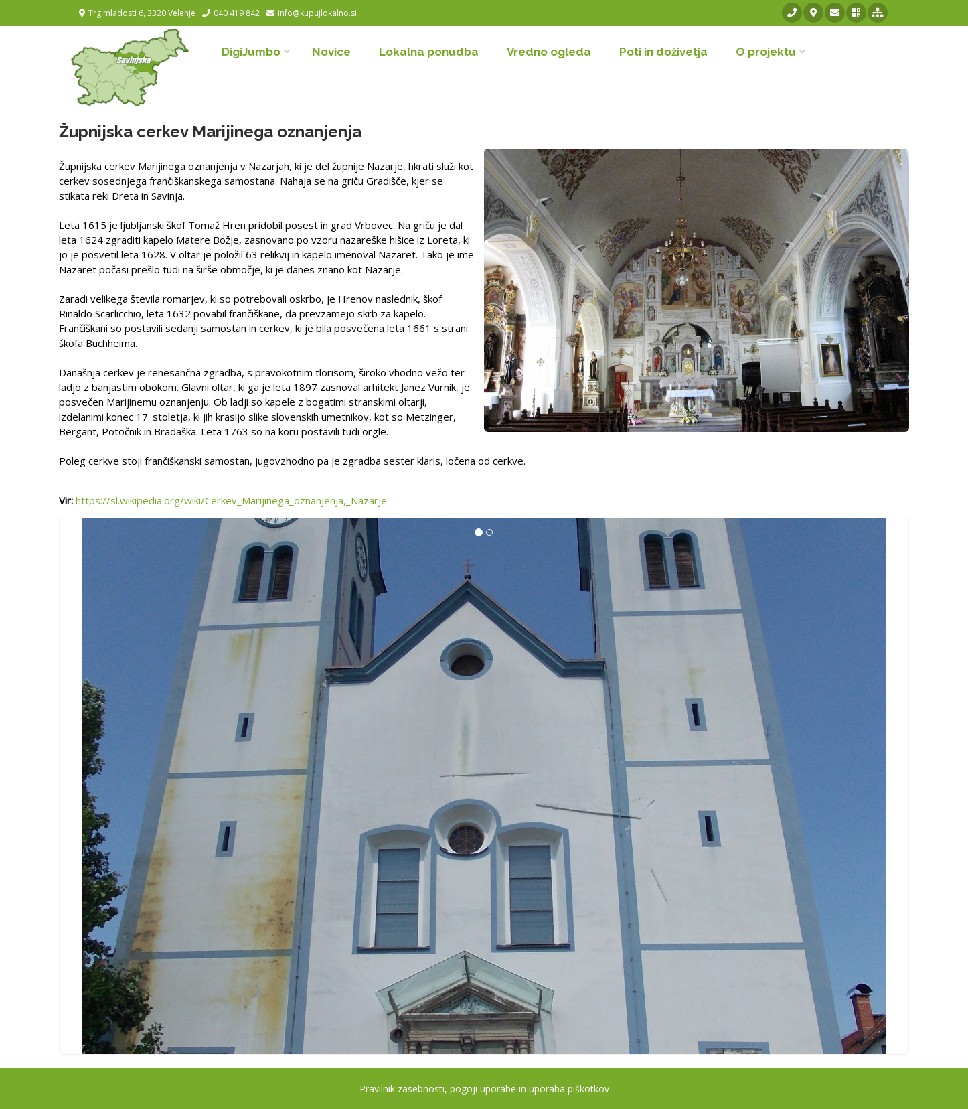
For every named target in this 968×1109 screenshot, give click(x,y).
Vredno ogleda (549, 51)
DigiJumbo (251, 51)
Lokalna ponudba (429, 51)
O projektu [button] (766, 51)
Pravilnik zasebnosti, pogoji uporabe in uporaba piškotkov (484, 1088)
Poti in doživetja (663, 51)
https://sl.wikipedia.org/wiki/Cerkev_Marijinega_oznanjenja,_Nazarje (231, 500)
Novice (331, 51)
